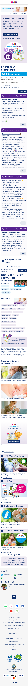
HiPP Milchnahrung (8, 622)
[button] (22, 2)
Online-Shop (18, 565)
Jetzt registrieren (17, 13)
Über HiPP (17, 628)
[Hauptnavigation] (2, 2)
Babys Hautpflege (6, 315)
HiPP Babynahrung (20, 622)
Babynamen (21, 308)
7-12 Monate (13, 318)
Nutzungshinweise (10, 636)
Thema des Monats (6, 328)
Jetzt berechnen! (7, 527)
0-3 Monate (15, 315)
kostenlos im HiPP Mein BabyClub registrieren (18, 340)
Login (10, 13)
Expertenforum (7, 81)
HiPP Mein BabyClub (18, 625)
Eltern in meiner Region (18, 328)
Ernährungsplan (21, 560)
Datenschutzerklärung (14, 633)
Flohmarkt (4, 331)
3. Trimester (13, 308)
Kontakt (14, 649)
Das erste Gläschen (18, 312)
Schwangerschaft (6, 292)
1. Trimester (23, 305)
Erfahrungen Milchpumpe (9, 99)
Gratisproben (12, 561)
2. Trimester (5, 308)
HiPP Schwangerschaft (14, 617)
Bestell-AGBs (19, 638)
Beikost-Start (5, 286)
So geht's (24, 13)
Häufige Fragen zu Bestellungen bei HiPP (14, 644)
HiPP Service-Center (14, 589)
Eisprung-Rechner (10, 558)
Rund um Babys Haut (16, 289)
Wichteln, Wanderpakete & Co (16, 331)
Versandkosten (9, 638)
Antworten (22, 91)
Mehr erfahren (7, 503)
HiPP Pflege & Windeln (14, 620)
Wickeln (5, 560)
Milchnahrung (5, 289)
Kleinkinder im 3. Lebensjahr (8, 325)
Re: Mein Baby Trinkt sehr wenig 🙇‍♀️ (12, 180)
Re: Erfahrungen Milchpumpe (11, 232)
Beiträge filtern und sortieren (13, 260)
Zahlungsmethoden (14, 641)
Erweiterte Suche (9, 452)
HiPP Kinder (8, 625)
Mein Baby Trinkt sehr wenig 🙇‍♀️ (11, 134)
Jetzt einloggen (16, 38)
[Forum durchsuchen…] (14, 448)
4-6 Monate (4, 318)
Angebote (10, 628)
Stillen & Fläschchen (6, 312)
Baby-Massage (7, 562)
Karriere (20, 636)
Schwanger (21, 558)
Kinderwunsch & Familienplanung (9, 305)
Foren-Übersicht (5, 86)
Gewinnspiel (9, 565)
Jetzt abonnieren (7, 478)
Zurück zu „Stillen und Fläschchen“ (10, 87)
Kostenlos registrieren (10, 34)
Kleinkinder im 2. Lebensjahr (8, 321)
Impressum (21, 647)
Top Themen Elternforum (10, 647)
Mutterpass (21, 562)
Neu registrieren (14, 441)
